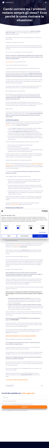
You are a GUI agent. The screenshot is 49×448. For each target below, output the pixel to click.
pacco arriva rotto (10, 61)
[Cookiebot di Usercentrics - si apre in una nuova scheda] (43, 211)
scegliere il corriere (14, 204)
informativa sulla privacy (17, 404)
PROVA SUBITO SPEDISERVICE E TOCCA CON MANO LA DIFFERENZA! (21, 336)
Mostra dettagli (42, 232)
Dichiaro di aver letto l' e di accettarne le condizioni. (18, 404)
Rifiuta (9, 235)
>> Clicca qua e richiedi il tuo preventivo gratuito (17, 379)
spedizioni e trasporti (17, 128)
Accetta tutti (40, 235)
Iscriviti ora (24, 407)
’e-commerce (17, 245)
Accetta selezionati (24, 235)
